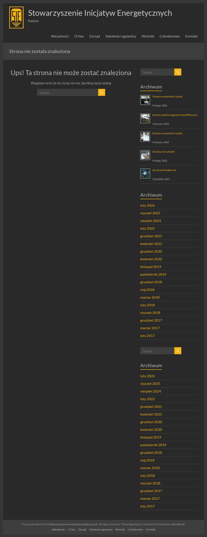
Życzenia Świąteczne (164, 170)
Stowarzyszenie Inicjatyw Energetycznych (100, 13)
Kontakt (191, 36)
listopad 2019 (150, 266)
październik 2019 (153, 274)
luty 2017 (147, 335)
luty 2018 (147, 305)
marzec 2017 (150, 328)
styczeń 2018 (150, 312)
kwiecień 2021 (151, 243)
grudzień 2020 (151, 251)
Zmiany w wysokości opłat (167, 96)
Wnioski (148, 36)
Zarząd (94, 36)
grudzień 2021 (151, 236)
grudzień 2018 (151, 282)
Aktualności (60, 36)
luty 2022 (147, 228)
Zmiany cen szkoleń (163, 151)
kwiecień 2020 (151, 259)
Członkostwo (170, 36)
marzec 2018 (150, 297)
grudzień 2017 (151, 320)
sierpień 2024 (150, 220)
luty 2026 (147, 205)
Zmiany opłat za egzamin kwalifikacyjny (174, 114)
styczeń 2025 (150, 213)
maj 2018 (147, 289)
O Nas (79, 36)
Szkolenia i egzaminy (120, 36)
